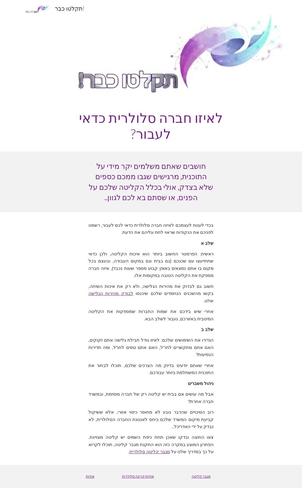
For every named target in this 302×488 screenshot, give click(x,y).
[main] (151, 125)
